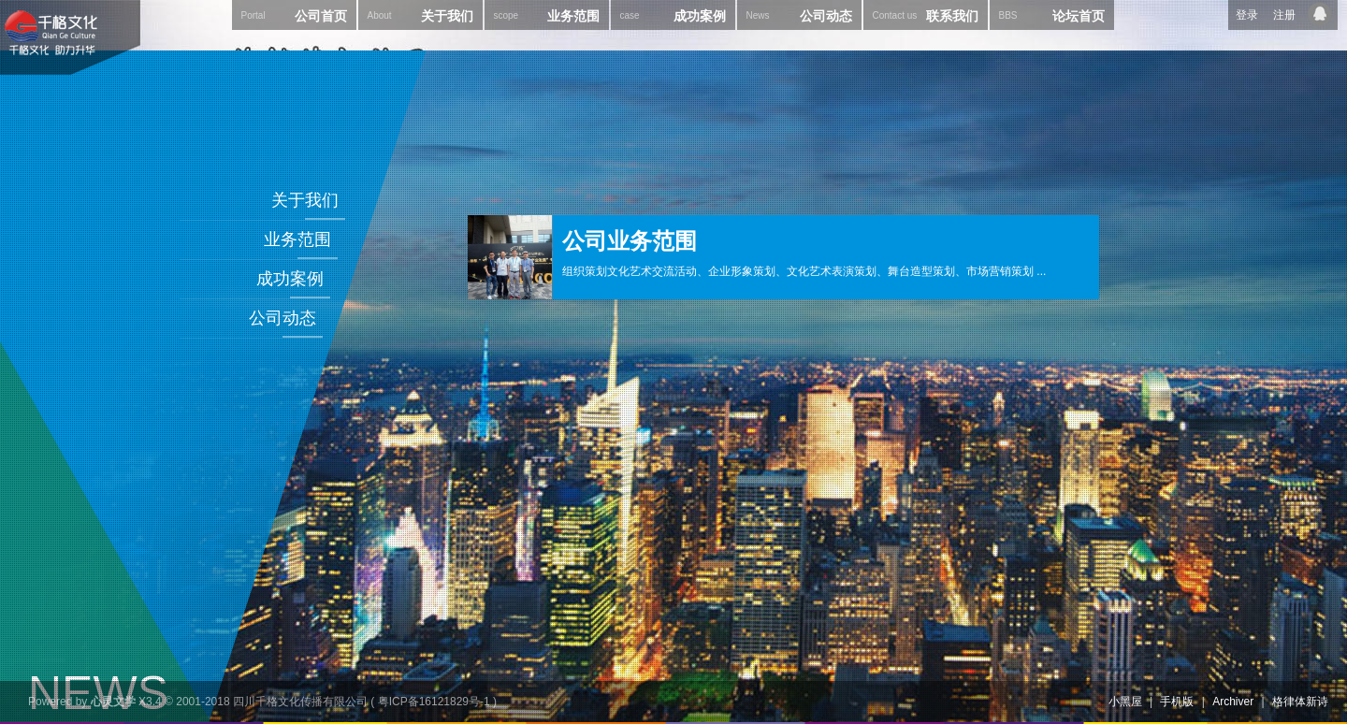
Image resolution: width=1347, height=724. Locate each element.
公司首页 (294, 15)
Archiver (1232, 701)
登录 (1247, 15)
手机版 (1177, 701)
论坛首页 (1052, 15)
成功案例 (673, 15)
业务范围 (547, 15)
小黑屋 (1125, 701)
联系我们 (925, 15)
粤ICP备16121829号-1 (434, 701)
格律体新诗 (1300, 701)
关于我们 (420, 15)
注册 (1284, 15)
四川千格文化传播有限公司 (300, 701)
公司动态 (799, 15)
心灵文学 (113, 701)
